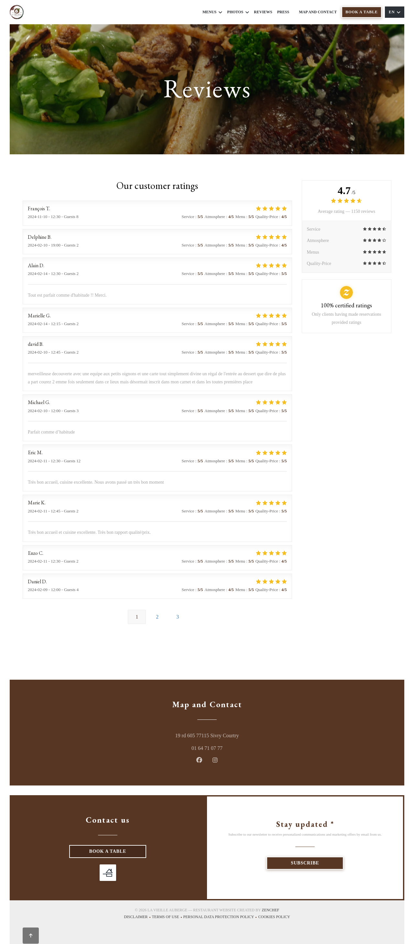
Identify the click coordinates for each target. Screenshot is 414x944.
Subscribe (305, 863)
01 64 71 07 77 (207, 748)
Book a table (361, 12)
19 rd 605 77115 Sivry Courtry (234, 734)
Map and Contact (318, 12)
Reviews (263, 12)
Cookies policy (274, 918)
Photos (238, 12)
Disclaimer (138, 918)
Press (283, 12)
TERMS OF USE (167, 918)
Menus (212, 12)
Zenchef (270, 910)
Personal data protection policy (220, 918)
